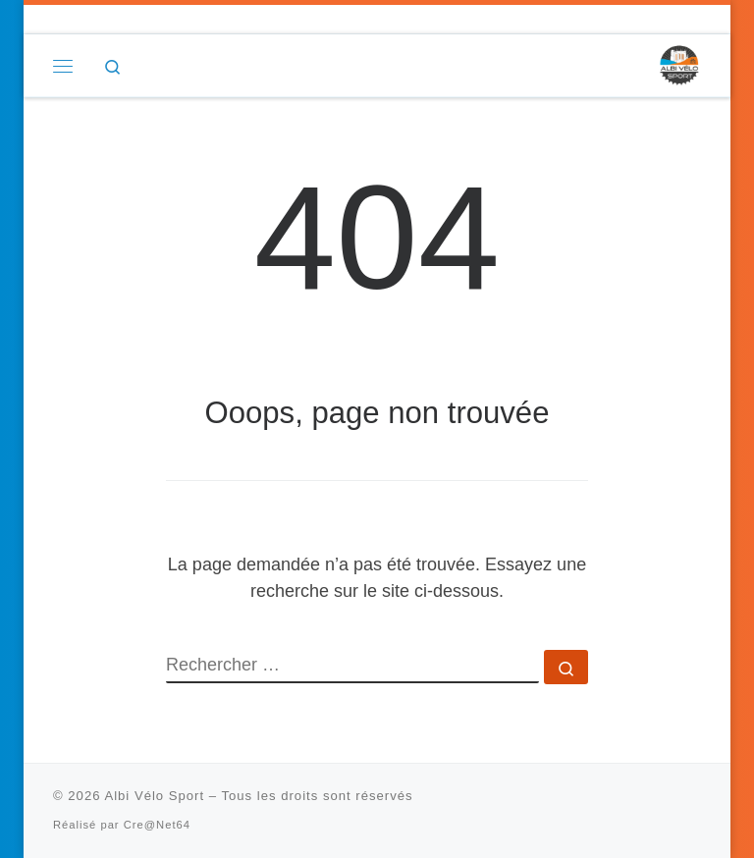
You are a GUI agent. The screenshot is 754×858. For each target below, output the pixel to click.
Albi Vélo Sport (154, 795)
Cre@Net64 (157, 825)
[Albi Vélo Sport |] (679, 64)
